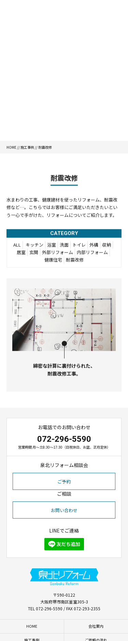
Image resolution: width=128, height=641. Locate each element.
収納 (106, 246)
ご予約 (64, 481)
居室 (21, 254)
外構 (93, 246)
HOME (11, 147)
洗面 (64, 246)
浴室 (51, 246)
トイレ (79, 246)
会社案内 (95, 626)
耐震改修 (75, 261)
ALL (17, 246)
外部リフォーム (57, 254)
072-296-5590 (64, 439)
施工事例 (27, 147)
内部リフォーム (92, 254)
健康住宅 (53, 261)
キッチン (34, 246)
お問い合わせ (64, 510)
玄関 (33, 254)
